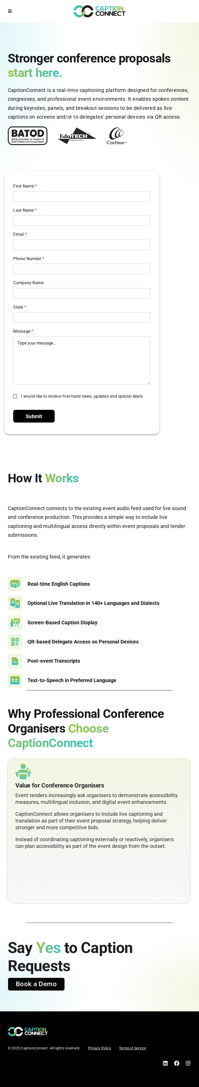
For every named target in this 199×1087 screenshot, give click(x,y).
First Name (25, 186)
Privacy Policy (99, 1048)
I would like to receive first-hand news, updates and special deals (82, 396)
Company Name (29, 282)
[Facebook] (177, 1062)
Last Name (25, 210)
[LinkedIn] (165, 1062)
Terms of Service (132, 1048)
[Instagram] (188, 1062)
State (20, 307)
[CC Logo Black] (99, 7)
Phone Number (29, 258)
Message (24, 331)
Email (20, 234)
